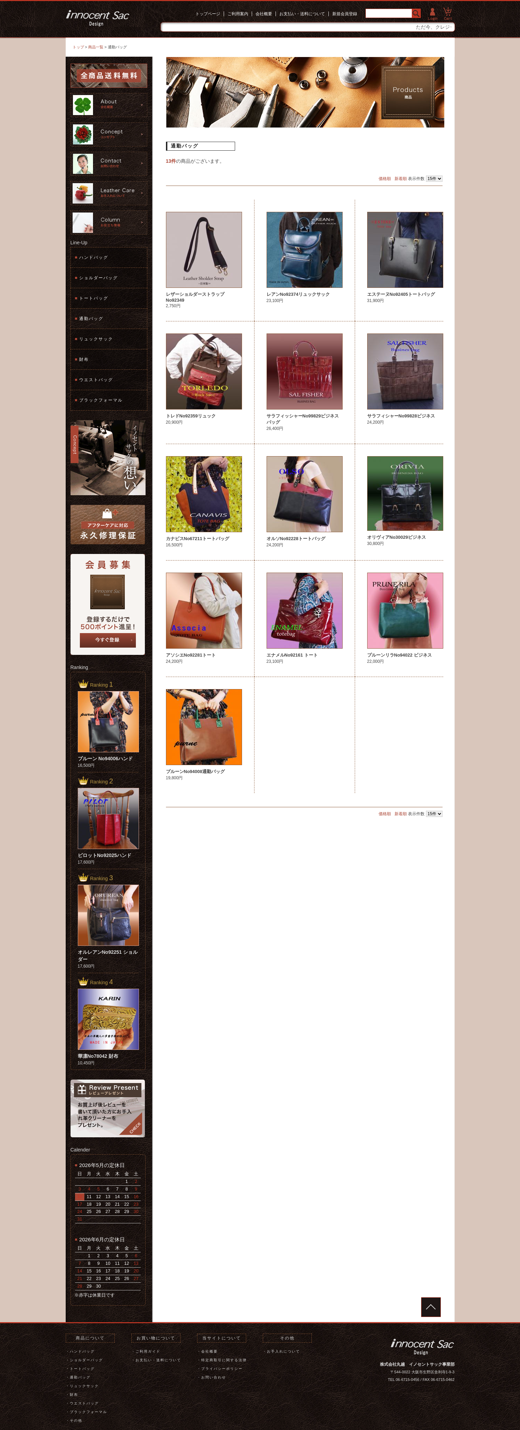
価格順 (385, 178)
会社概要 (264, 13)
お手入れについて (283, 1351)
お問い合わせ (213, 1377)
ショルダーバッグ (98, 277)
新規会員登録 (344, 13)
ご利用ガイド (148, 1351)
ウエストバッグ (96, 379)
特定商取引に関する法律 (224, 1360)
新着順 (400, 178)
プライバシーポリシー (222, 1369)
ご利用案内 (238, 13)
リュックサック (96, 339)
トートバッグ (93, 298)
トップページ (207, 13)
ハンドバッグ (93, 257)
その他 (76, 1420)
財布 (84, 359)
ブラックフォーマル (101, 400)
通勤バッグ (91, 318)
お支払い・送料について (302, 13)
